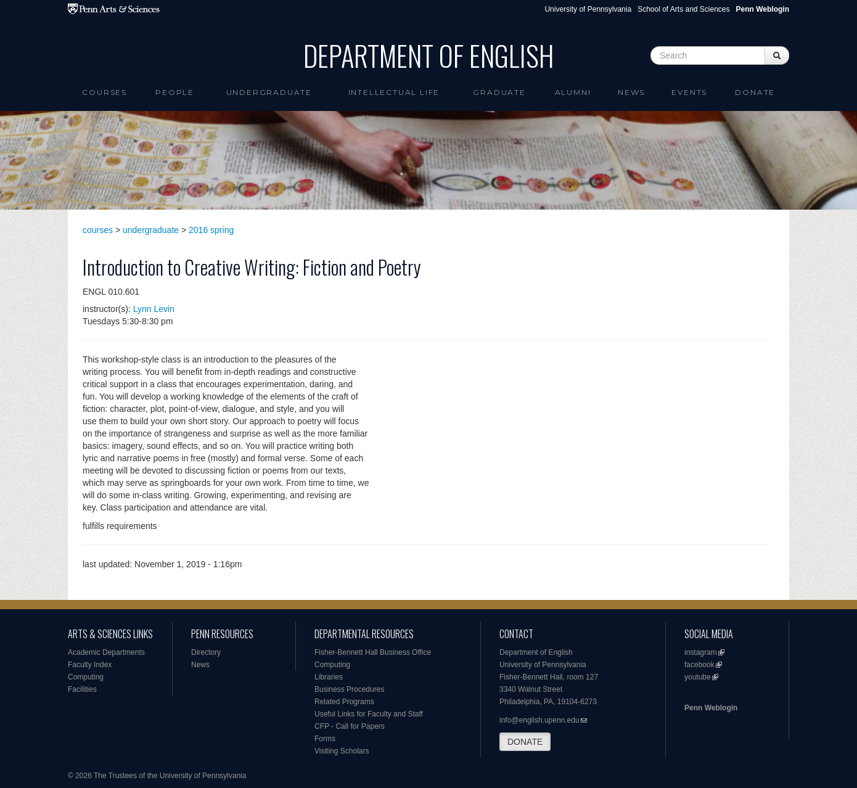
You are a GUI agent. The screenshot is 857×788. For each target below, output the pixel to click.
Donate (755, 92)
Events (689, 92)
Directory (206, 652)
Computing (86, 677)
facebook (699, 664)
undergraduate (151, 230)
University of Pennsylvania (587, 9)
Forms (324, 738)
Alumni (573, 92)
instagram (700, 652)
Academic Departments (106, 652)
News (631, 92)
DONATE (525, 742)
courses (98, 230)
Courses (104, 92)
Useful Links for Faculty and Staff (368, 714)
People (174, 92)
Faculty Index (90, 664)
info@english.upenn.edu (539, 720)
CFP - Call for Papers (349, 726)
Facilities (82, 689)
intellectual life (394, 92)
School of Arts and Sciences (683, 9)
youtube (697, 677)
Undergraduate (269, 92)
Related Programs (344, 701)
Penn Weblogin (710, 708)
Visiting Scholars (341, 751)
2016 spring (211, 230)
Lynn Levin (153, 309)
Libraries (328, 677)
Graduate (499, 92)
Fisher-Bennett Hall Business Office (372, 652)
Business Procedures (349, 689)
